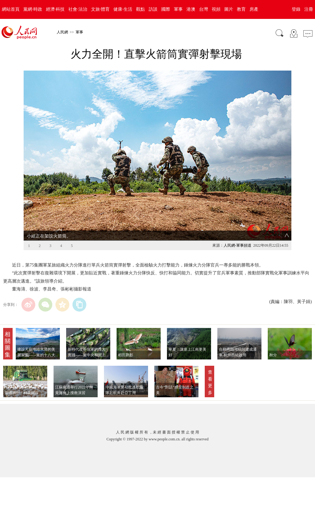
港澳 (190, 9)
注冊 (308, 9)
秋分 (273, 355)
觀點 (140, 9)
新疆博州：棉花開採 (22, 393)
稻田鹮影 (125, 355)
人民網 (62, 32)
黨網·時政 (32, 9)
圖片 (228, 9)
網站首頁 (11, 9)
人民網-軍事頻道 (237, 245)
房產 (253, 9)
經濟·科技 (55, 9)
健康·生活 (122, 9)
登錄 (296, 9)
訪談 (153, 9)
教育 (241, 9)
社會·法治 (77, 9)
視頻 (216, 9)
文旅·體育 (100, 9)
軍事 (178, 9)
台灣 (203, 9)
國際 (165, 9)
